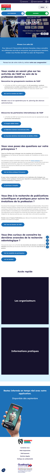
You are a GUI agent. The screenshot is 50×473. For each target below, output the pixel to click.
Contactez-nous (25, 448)
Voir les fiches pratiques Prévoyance (15, 172)
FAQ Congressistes (25, 450)
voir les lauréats (8, 259)
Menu (44, 7)
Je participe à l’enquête (11, 185)
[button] (3, 470)
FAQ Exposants (25, 453)
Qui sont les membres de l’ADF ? (13, 93)
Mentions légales (25, 456)
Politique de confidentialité (25, 459)
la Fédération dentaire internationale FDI (16, 129)
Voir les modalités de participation (14, 253)
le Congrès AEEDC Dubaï (11, 123)
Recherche (24, 2)
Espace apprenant (37, 2)
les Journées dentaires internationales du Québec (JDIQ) (20, 136)
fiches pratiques (35, 160)
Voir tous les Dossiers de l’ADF (13, 224)
